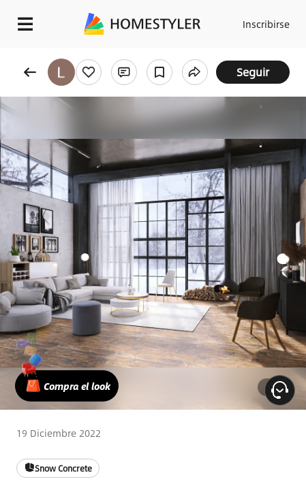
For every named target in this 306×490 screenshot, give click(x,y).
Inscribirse (266, 23)
